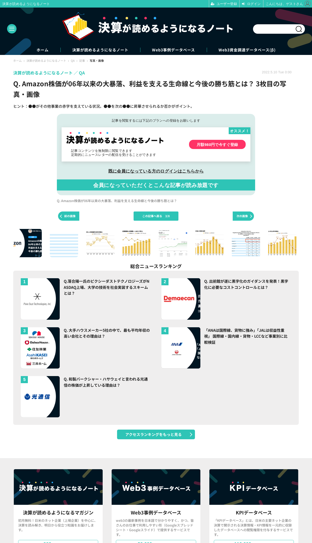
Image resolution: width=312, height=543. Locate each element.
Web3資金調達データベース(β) (247, 50)
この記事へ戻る (156, 216)
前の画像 (70, 216)
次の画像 (242, 216)
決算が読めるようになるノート (100, 50)
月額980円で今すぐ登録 (217, 144)
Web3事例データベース (173, 50)
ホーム (43, 50)
